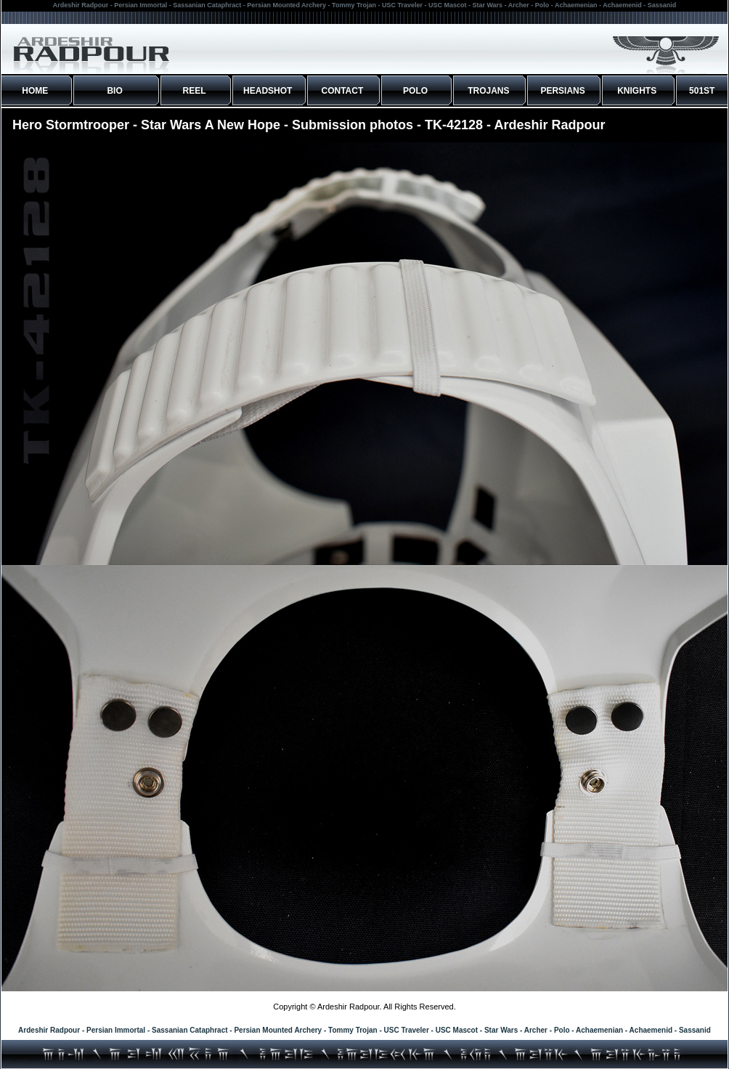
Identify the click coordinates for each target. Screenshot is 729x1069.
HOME (35, 91)
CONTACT (343, 91)
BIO (114, 91)
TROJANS (488, 91)
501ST (701, 91)
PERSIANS (562, 91)
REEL (194, 91)
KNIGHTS (636, 91)
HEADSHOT (267, 91)
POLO (415, 91)
